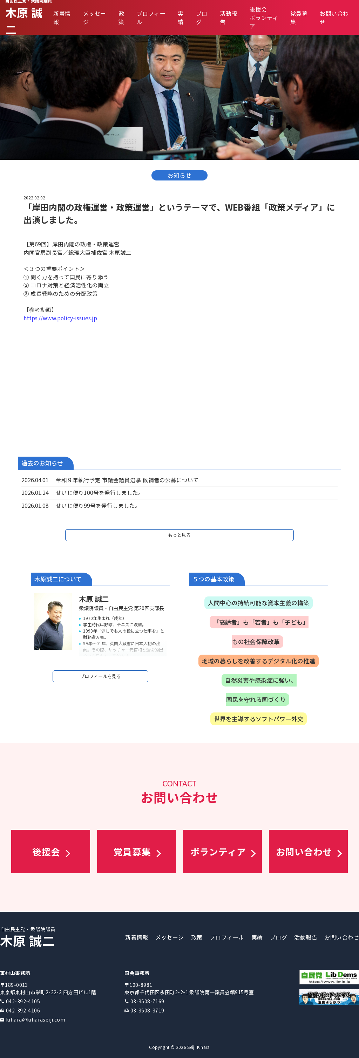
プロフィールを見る (100, 676)
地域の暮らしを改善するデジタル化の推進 (258, 661)
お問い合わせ (341, 937)
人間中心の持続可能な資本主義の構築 (258, 603)
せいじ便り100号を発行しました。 (100, 492)
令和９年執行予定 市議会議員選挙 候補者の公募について (127, 480)
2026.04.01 (35, 480)
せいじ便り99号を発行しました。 (98, 505)
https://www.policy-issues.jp (60, 318)
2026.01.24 (35, 492)
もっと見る (179, 535)
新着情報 (136, 937)
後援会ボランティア (264, 17)
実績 (180, 17)
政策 (121, 17)
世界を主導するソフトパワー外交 (258, 719)
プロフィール (227, 937)
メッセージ (169, 937)
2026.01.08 (35, 505)
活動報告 (305, 937)
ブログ (278, 937)
